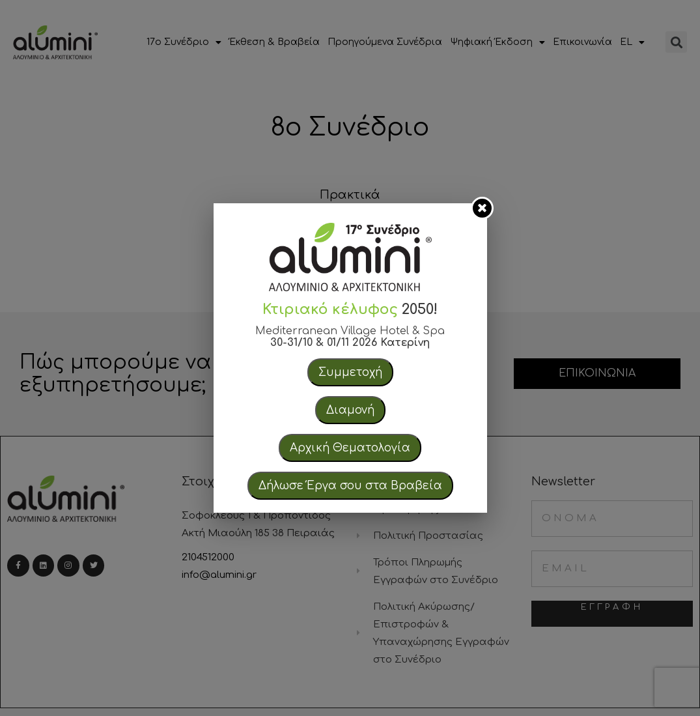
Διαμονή (350, 410)
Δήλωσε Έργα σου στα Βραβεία (350, 486)
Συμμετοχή (350, 372)
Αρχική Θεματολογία (350, 448)
